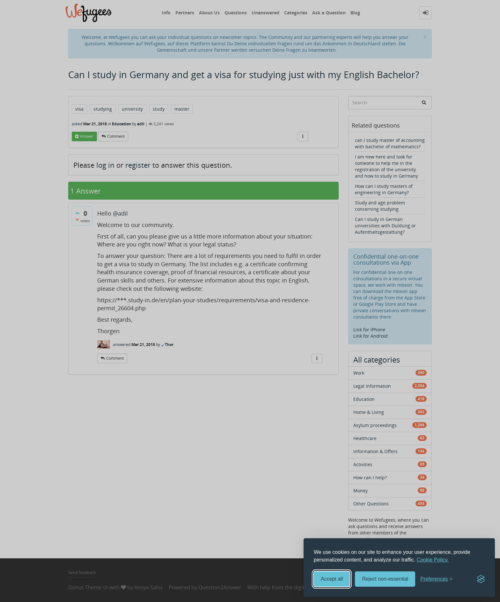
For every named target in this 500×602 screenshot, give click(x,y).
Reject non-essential (385, 579)
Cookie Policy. (433, 559)
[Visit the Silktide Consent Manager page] (481, 579)
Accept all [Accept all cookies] (332, 579)
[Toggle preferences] (436, 579)
